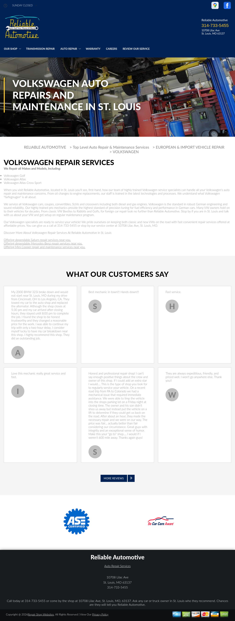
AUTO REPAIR (68, 48)
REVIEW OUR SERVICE (136, 48)
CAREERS (111, 48)
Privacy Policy (100, 614)
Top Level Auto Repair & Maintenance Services (111, 147)
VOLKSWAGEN (126, 152)
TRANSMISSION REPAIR (40, 48)
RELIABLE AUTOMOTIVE (45, 147)
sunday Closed (22, 5)
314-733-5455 (215, 25)
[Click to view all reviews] (118, 478)
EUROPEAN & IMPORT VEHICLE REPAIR (190, 147)
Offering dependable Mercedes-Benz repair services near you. (43, 243)
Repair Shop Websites (41, 614)
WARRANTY (93, 48)
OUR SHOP (10, 48)
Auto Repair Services (117, 566)
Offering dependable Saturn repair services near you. (37, 240)
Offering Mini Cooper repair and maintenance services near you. (44, 247)
